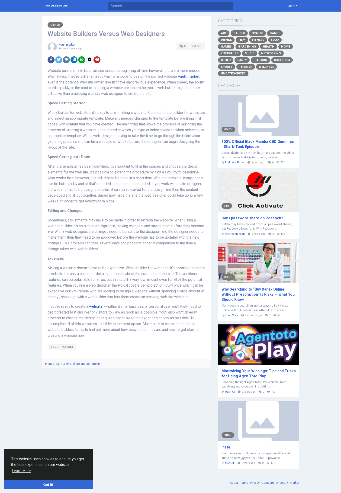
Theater (245, 66)
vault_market (62, 347)
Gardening (247, 46)
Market (294, 482)
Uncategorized (233, 73)
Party (242, 60)
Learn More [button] (21, 471)
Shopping (282, 60)
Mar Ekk (230, 462)
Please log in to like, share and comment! (72, 363)
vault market (67, 44)
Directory (282, 482)
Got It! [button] (48, 485)
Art (224, 33)
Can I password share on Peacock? (252, 218)
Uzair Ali (230, 391)
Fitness (258, 40)
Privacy (255, 482)
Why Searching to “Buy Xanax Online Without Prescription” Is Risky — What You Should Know (258, 294)
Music (249, 53)
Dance (275, 33)
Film (241, 40)
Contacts (268, 482)
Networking (271, 53)
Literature (229, 53)
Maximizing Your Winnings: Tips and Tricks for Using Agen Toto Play (259, 373)
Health (268, 46)
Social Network (56, 5)
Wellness (266, 66)
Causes (239, 33)
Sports (226, 66)
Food (275, 40)
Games (226, 46)
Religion (260, 60)
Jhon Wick (231, 315)
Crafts (257, 33)
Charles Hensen (235, 233)
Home (285, 46)
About (234, 482)
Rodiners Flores (234, 162)
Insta (226, 447)
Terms (244, 482)
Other (55, 24)
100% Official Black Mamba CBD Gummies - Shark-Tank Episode (258, 144)
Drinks (226, 40)
